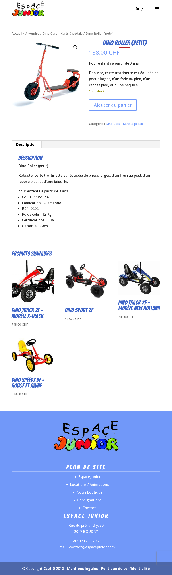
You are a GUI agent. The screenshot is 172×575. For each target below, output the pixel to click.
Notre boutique (89, 492)
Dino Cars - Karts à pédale (62, 33)
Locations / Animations (89, 484)
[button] (75, 47)
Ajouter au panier (113, 105)
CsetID (49, 568)
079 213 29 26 (90, 541)
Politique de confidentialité (125, 568)
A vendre (32, 33)
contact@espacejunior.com (92, 547)
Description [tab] (26, 144)
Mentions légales (82, 568)
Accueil (17, 33)
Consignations (89, 500)
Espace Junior (89, 476)
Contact (89, 507)
